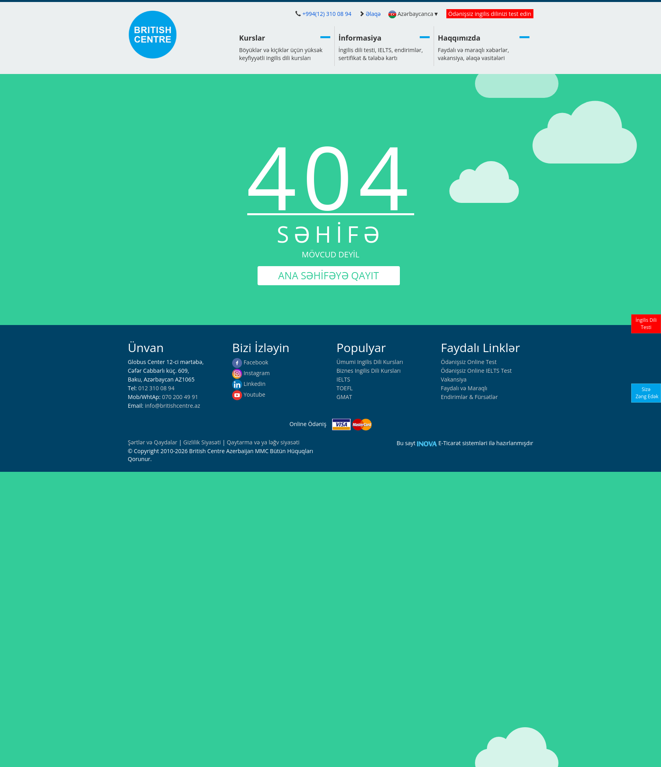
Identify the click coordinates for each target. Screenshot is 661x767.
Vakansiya (454, 379)
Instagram (251, 373)
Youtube (248, 394)
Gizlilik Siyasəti (202, 442)
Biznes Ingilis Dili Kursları (369, 370)
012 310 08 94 (156, 388)
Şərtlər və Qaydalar (153, 442)
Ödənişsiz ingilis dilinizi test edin (489, 14)
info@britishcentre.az (172, 405)
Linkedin (249, 383)
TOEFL (345, 388)
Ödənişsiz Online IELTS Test (476, 370)
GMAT (344, 397)
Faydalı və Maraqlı (464, 388)
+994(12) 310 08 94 (326, 14)
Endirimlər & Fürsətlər (469, 397)
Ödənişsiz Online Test (468, 362)
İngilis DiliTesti (646, 324)
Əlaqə (373, 14)
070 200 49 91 (180, 397)
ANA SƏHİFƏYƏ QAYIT (328, 275)
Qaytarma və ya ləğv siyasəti (263, 442)
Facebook (250, 362)
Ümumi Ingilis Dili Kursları (370, 362)
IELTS (343, 379)
